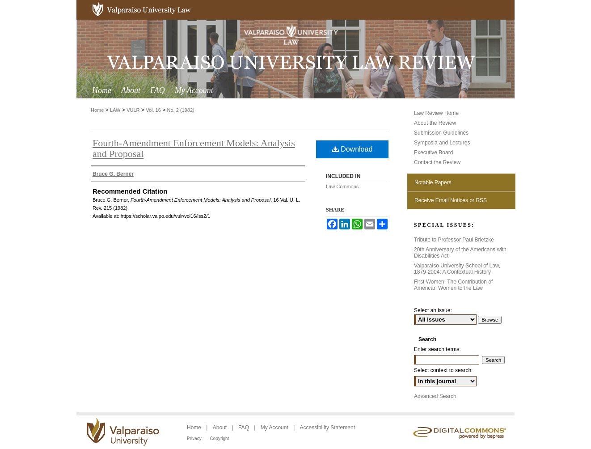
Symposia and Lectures (442, 143)
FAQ (244, 427)
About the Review (435, 123)
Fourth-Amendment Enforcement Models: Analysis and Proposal (194, 148)
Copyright (219, 438)
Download (352, 149)
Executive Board (433, 152)
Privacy (195, 438)
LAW (115, 110)
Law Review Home (436, 113)
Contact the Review (437, 162)
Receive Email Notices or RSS (450, 200)
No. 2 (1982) (180, 110)
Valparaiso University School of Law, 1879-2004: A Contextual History (457, 269)
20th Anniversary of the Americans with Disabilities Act (460, 252)
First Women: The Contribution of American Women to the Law (453, 285)
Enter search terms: (437, 349)
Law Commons (342, 186)
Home (97, 110)
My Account (275, 427)
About (220, 427)
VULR (133, 110)
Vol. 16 (153, 110)
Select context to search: (443, 370)
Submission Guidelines (441, 133)
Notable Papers (433, 182)
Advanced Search (435, 396)
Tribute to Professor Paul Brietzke (454, 240)
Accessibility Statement (327, 427)
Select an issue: (433, 310)
